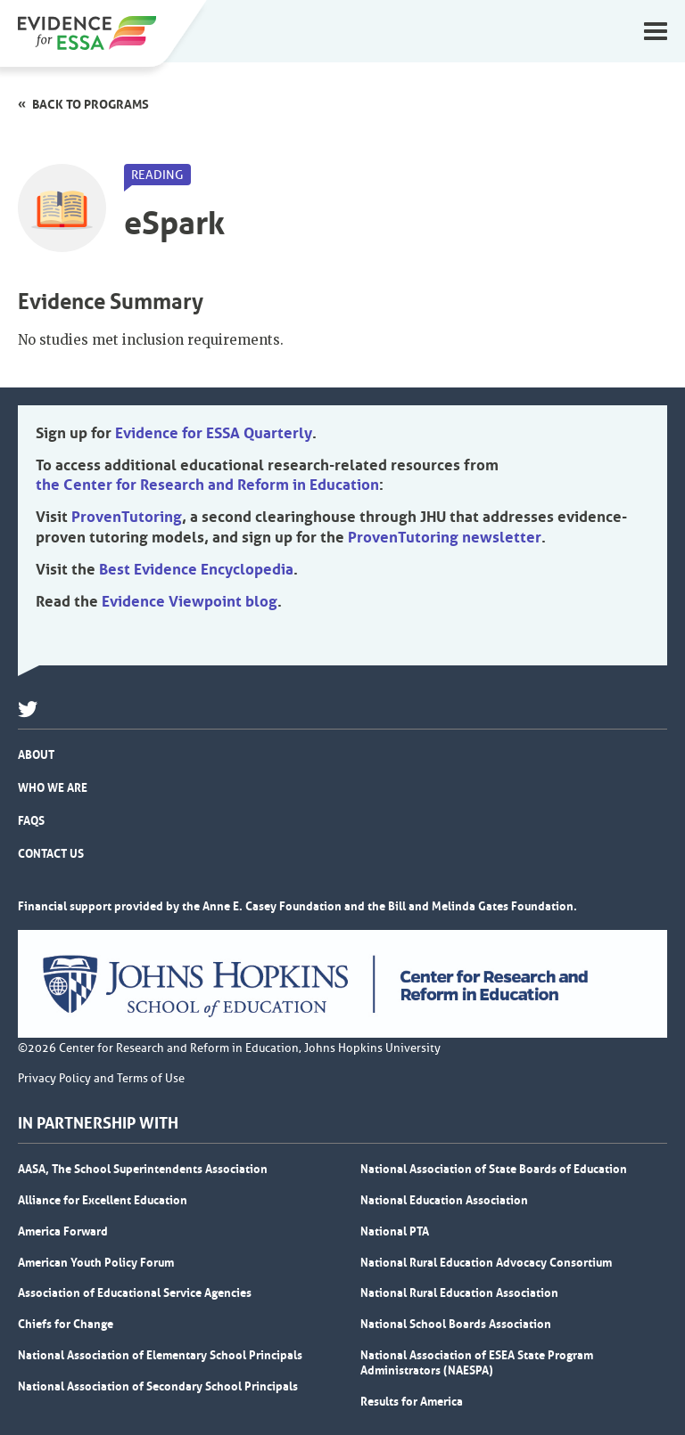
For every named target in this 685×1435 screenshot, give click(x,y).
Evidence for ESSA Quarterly (213, 433)
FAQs (31, 820)
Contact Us (51, 853)
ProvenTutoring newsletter (444, 537)
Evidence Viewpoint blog (189, 601)
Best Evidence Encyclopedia (196, 569)
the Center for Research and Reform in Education (207, 484)
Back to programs (90, 104)
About (36, 754)
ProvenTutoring (126, 516)
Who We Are (52, 787)
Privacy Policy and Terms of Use (101, 1079)
